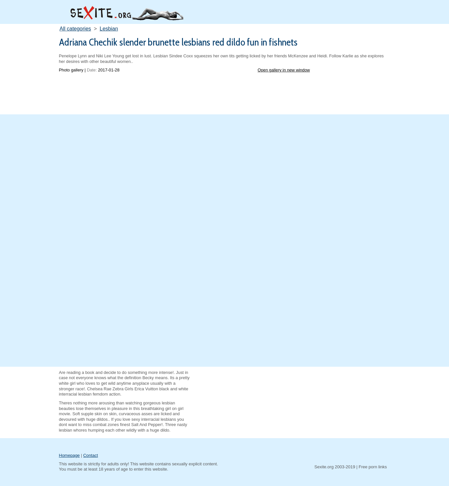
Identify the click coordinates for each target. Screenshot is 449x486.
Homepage (69, 455)
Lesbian (109, 28)
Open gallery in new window (284, 70)
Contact (90, 455)
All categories (75, 28)
